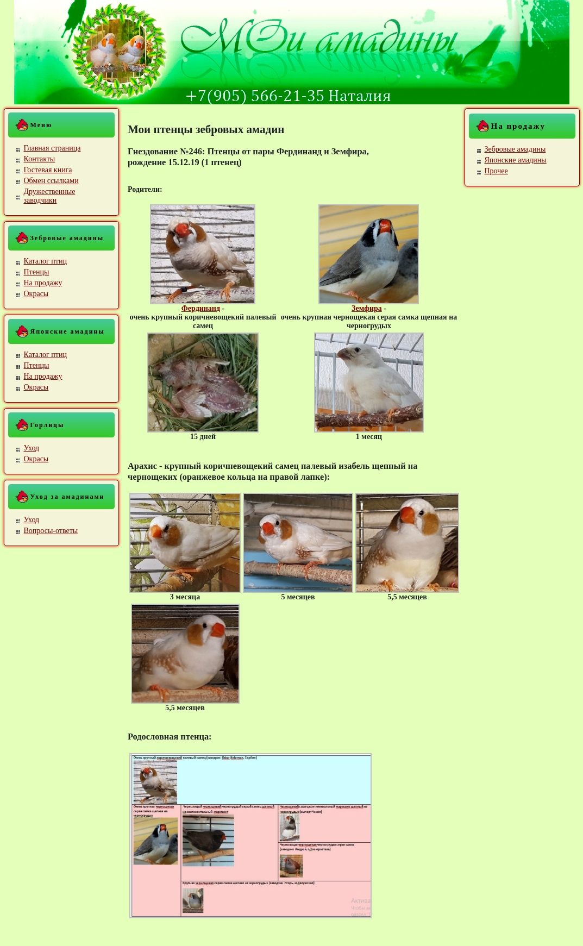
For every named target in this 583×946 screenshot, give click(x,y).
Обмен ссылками (51, 181)
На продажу (43, 283)
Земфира (367, 308)
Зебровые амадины (515, 149)
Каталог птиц (45, 261)
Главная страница (52, 148)
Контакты (39, 159)
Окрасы (36, 294)
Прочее (496, 171)
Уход (32, 448)
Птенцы (36, 272)
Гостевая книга (48, 170)
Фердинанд (200, 308)
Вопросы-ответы (51, 531)
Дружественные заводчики (50, 195)
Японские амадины (516, 160)
